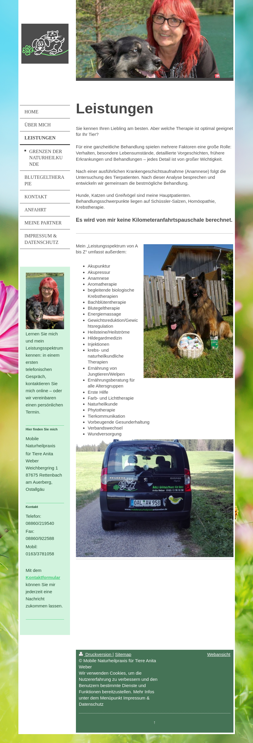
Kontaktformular (43, 577)
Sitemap (123, 654)
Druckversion (96, 654)
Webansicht (218, 654)
